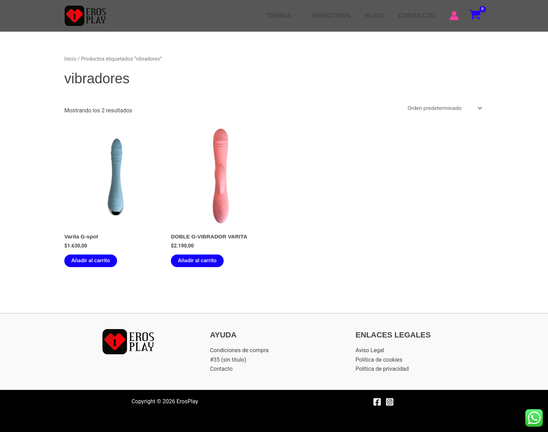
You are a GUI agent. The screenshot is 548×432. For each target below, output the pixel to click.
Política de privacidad (382, 369)
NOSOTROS (333, 15)
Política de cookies (378, 359)
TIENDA (284, 16)
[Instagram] (389, 402)
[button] (297, 16)
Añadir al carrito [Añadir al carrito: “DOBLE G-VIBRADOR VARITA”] (198, 261)
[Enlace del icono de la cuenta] (454, 15)
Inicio (70, 59)
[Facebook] (377, 402)
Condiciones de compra (239, 350)
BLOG (375, 15)
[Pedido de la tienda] (443, 108)
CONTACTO (417, 15)
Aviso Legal (369, 350)
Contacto (221, 369)
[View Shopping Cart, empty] (475, 16)
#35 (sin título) (228, 359)
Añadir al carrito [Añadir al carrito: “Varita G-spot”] (91, 261)
